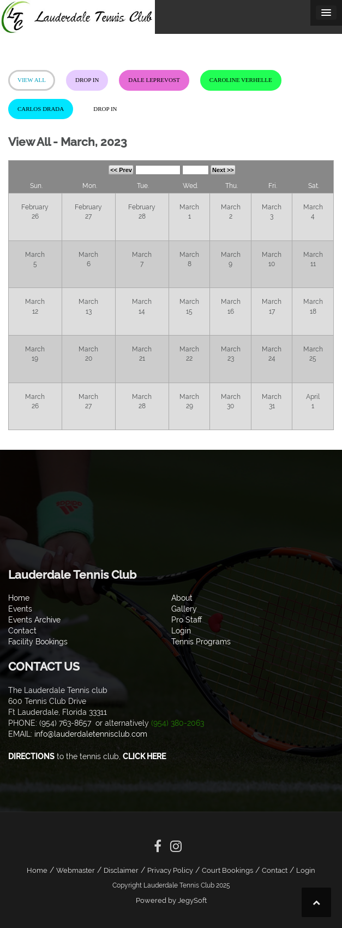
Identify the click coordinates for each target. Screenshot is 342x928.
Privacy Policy (170, 870)
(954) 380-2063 (177, 723)
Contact (274, 870)
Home (37, 870)
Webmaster (75, 870)
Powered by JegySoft (171, 900)
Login (305, 870)
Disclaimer (121, 870)
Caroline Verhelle (240, 80)
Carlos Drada (40, 108)
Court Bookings (227, 870)
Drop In (87, 80)
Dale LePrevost (153, 80)
